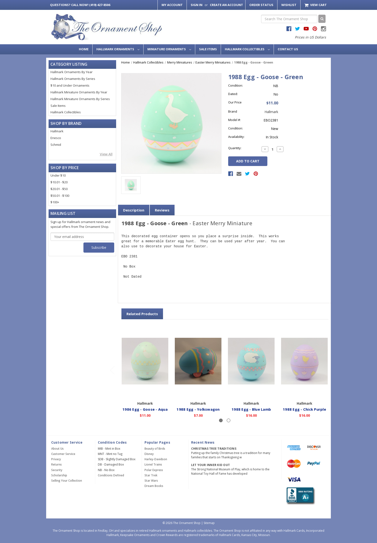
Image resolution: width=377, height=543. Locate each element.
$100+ (54, 202)
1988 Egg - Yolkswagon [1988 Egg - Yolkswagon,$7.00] (198, 409)
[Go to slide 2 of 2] (112, 370)
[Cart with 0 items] (316, 5)
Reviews (162, 210)
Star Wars (151, 481)
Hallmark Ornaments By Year (71, 72)
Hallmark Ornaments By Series (72, 79)
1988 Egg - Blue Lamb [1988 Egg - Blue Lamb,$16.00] (251, 409)
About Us (57, 449)
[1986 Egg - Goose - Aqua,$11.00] (145, 361)
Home (83, 49)
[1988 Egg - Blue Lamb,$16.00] (251, 361)
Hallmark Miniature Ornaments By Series (80, 99)
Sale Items (208, 49)
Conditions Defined (111, 475)
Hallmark (56, 131)
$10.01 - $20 (59, 182)
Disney (149, 454)
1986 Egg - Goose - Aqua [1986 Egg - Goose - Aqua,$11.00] (145, 409)
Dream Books (154, 486)
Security (56, 470)
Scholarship (59, 475)
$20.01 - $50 (59, 189)
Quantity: (234, 148)
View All (106, 154)
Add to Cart (145, 392)
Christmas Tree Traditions (213, 449)
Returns (56, 464)
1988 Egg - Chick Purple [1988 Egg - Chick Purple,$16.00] (304, 409)
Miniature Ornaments (169, 49)
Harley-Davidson (156, 459)
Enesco (55, 138)
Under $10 (58, 175)
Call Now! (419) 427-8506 (80, 5)
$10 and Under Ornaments (69, 85)
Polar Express (154, 470)
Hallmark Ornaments (117, 49)
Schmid (55, 144)
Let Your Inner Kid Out (210, 465)
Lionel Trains (153, 464)
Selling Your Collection (66, 481)
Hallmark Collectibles (247, 49)
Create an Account (226, 5)
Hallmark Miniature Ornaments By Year (78, 92)
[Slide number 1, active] (221, 420)
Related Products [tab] (142, 313)
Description (133, 210)
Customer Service (63, 454)
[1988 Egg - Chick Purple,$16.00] (304, 361)
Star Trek (151, 475)
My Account (172, 5)
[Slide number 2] (228, 420)
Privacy (56, 459)
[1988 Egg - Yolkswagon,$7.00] (198, 361)
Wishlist (288, 5)
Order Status (261, 5)
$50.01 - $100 (59, 195)
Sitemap (209, 523)
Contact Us (288, 49)
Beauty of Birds (155, 449)
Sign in (196, 5)
